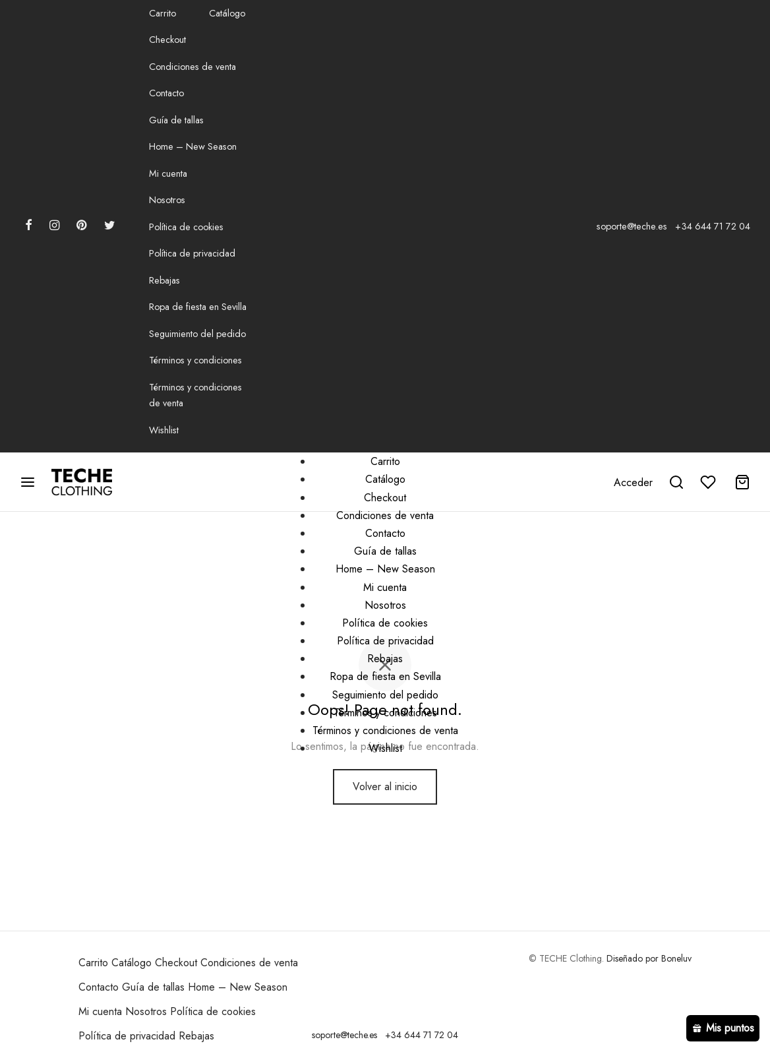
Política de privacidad (192, 253)
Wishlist (164, 430)
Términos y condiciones (195, 360)
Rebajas (164, 280)
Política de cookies (186, 226)
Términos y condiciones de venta (195, 395)
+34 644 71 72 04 (712, 226)
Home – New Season (193, 146)
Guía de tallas (176, 120)
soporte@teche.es (632, 226)
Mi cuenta (168, 173)
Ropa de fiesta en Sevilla (198, 306)
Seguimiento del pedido (197, 333)
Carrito (162, 13)
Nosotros (167, 199)
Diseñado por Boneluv (649, 958)
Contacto (166, 93)
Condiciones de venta (192, 66)
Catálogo (227, 13)
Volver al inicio (385, 786)
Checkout (167, 39)
